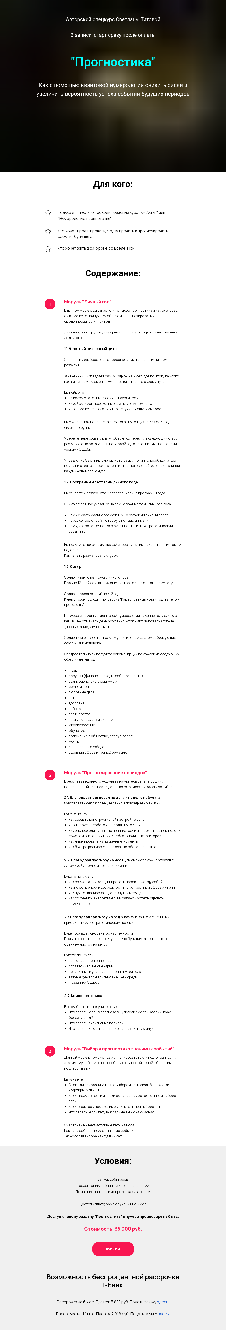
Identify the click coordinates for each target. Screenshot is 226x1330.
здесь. (163, 1301)
